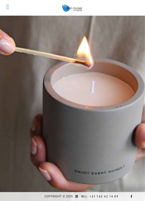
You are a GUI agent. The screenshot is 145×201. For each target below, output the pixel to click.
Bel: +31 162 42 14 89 (100, 196)
